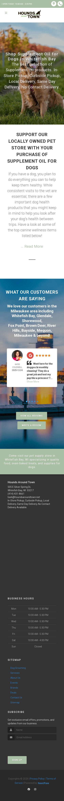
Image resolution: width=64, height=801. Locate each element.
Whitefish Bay (23, 316)
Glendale (44, 316)
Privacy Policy (37, 778)
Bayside (28, 330)
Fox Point (16, 325)
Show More (33, 381)
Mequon (44, 330)
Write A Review (31, 425)
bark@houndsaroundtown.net (24, 497)
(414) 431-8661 (16, 493)
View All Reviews (31, 415)
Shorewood (31, 321)
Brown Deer (35, 325)
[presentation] (26, 746)
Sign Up (17, 760)
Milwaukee (20, 311)
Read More (33, 246)
